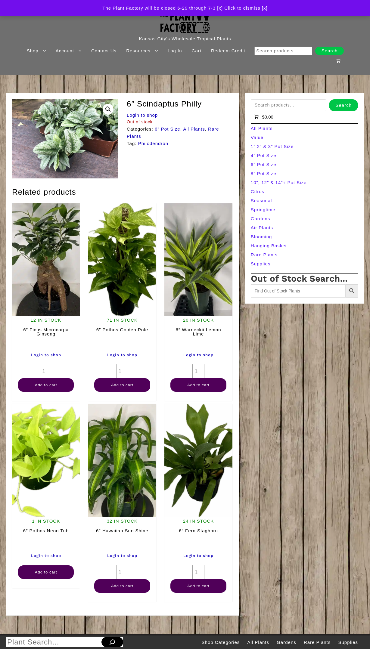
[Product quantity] (46, 371)
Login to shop (142, 115)
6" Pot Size (167, 128)
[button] (108, 109)
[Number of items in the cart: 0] (338, 60)
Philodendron (153, 143)
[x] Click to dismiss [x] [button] (242, 8)
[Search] (112, 642)
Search (330, 50)
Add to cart (46, 385)
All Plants (194, 128)
